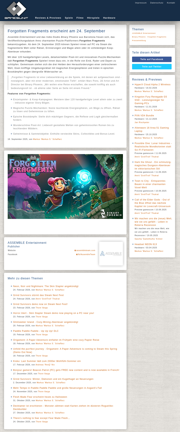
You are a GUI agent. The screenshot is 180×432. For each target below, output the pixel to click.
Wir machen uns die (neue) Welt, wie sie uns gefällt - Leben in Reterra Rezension (153, 221)
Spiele (69, 17)
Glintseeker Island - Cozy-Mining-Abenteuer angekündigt (45, 322)
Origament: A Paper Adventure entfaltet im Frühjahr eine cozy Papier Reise (56, 340)
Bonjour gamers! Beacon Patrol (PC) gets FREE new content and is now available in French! (66, 370)
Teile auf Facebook (151, 59)
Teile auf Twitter (152, 66)
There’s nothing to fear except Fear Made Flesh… (41, 418)
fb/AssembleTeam (86, 254)
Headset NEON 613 (146, 244)
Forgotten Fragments (157, 37)
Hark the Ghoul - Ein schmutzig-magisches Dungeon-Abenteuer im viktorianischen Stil (153, 165)
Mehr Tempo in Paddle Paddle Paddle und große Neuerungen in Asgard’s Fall (57, 388)
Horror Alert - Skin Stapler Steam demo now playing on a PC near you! (53, 313)
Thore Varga (42, 308)
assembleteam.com (85, 250)
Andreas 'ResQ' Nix (45, 365)
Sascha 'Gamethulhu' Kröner (149, 239)
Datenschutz (156, 3)
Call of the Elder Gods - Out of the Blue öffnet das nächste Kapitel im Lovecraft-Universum (153, 203)
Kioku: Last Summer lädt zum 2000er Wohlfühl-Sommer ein (47, 361)
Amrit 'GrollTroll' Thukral (48, 299)
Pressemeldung (139, 40)
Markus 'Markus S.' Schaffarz (47, 139)
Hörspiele (93, 17)
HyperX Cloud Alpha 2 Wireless (152, 84)
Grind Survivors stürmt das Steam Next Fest (38, 295)
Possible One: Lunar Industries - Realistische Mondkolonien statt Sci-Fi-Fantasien (153, 146)
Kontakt (171, 3)
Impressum (141, 3)
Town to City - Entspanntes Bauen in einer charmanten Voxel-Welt (150, 184)
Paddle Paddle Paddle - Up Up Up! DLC (36, 331)
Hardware (109, 17)
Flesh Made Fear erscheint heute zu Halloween (40, 397)
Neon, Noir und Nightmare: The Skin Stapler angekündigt (45, 286)
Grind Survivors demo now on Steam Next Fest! (40, 304)
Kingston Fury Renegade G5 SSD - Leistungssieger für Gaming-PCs (151, 100)
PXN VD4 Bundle (144, 115)
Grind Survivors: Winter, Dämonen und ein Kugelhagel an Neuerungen (53, 379)
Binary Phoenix (139, 37)
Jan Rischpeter (142, 122)
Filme (80, 17)
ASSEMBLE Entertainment (144, 33)
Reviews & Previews (48, 17)
